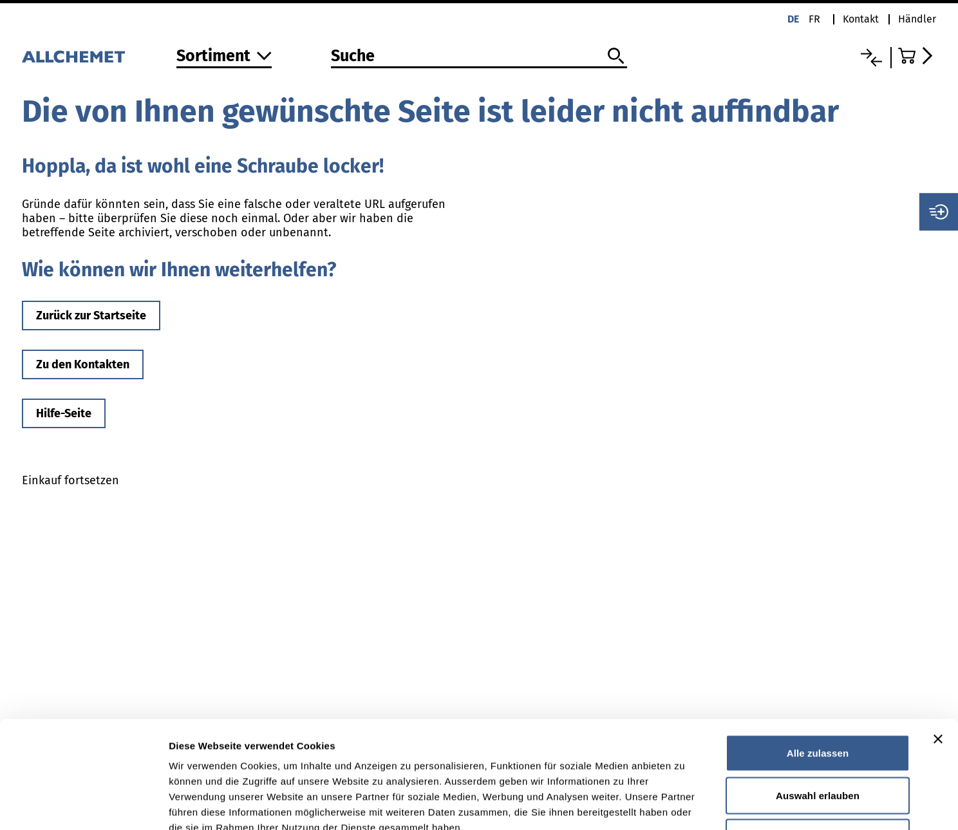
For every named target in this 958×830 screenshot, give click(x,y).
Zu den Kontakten (82, 364)
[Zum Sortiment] (224, 57)
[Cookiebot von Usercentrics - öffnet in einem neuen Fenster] (83, 805)
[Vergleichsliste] (871, 57)
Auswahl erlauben (817, 703)
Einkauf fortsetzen (70, 480)
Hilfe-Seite (63, 413)
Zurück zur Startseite (91, 315)
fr (814, 19)
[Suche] (479, 56)
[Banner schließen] (938, 647)
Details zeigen (684, 804)
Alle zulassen (818, 661)
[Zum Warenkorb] (917, 55)
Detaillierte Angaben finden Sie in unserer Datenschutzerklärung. (328, 751)
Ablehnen (817, 745)
